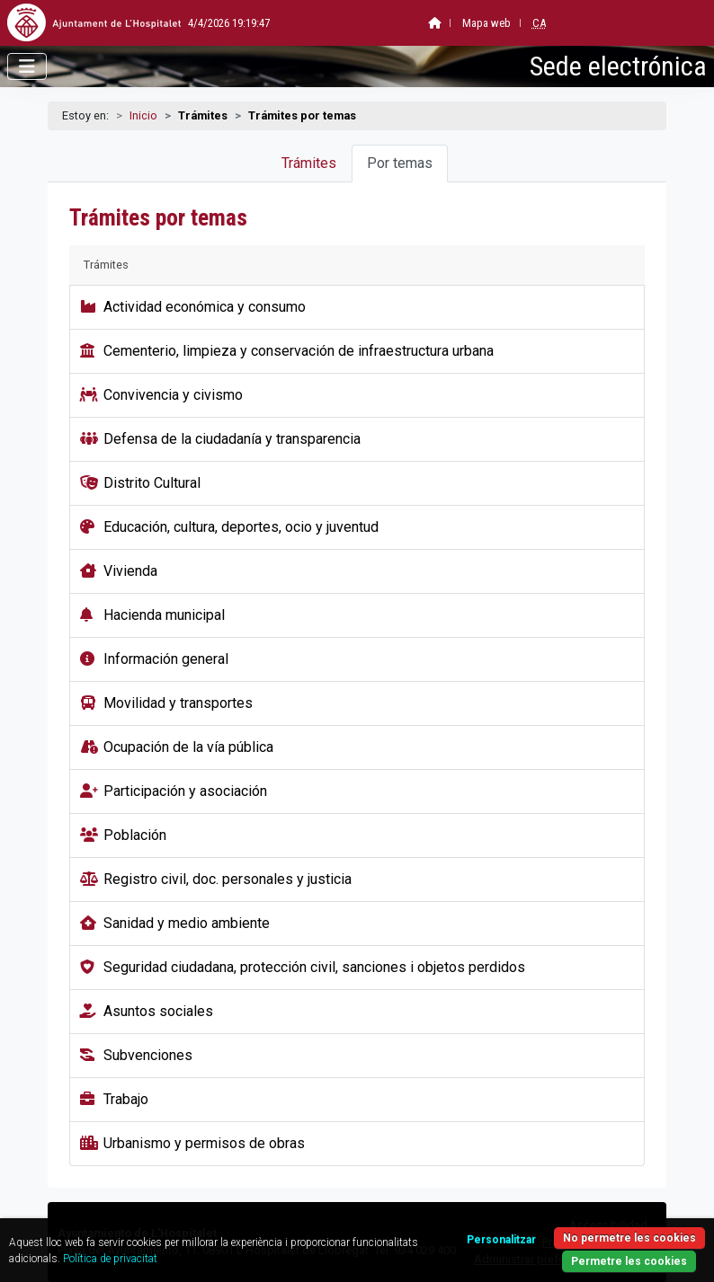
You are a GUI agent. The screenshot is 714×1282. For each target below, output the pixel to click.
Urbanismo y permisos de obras (204, 1143)
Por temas (400, 163)
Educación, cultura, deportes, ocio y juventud (241, 526)
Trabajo (125, 1099)
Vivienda (130, 570)
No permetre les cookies (629, 1238)
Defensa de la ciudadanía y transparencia (232, 438)
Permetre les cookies (629, 1261)
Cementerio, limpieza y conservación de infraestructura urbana (298, 350)
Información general (165, 659)
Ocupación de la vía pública (188, 747)
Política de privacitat (110, 1258)
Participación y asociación (185, 791)
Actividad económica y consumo (204, 306)
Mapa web (445, 23)
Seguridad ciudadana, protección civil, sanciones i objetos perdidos (314, 967)
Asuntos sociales (158, 1011)
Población (134, 835)
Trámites (308, 163)
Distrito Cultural (152, 482)
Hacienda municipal (164, 614)
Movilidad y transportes (178, 703)
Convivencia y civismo (173, 394)
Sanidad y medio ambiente (186, 923)
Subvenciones (147, 1055)
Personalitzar (501, 1239)
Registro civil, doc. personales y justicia (227, 879)
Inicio (143, 115)
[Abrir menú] (27, 66)
